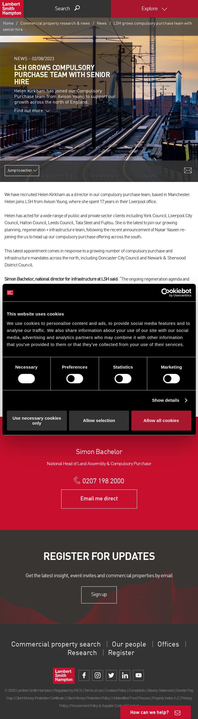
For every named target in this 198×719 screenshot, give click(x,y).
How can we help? (149, 712)
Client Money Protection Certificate (39, 698)
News (102, 23)
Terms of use (93, 690)
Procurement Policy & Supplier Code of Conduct (104, 705)
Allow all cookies (161, 420)
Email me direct (99, 499)
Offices (168, 644)
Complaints (136, 690)
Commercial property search (56, 644)
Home (8, 23)
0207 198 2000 (103, 481)
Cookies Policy (115, 690)
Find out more (32, 111)
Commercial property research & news (55, 23)
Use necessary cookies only (36, 421)
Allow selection (99, 420)
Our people (129, 644)
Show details (165, 400)
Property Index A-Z (165, 698)
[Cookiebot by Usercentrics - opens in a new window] (165, 292)
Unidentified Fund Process (130, 698)
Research (82, 653)
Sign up (99, 595)
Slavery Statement (160, 690)
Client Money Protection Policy (88, 698)
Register (121, 653)
